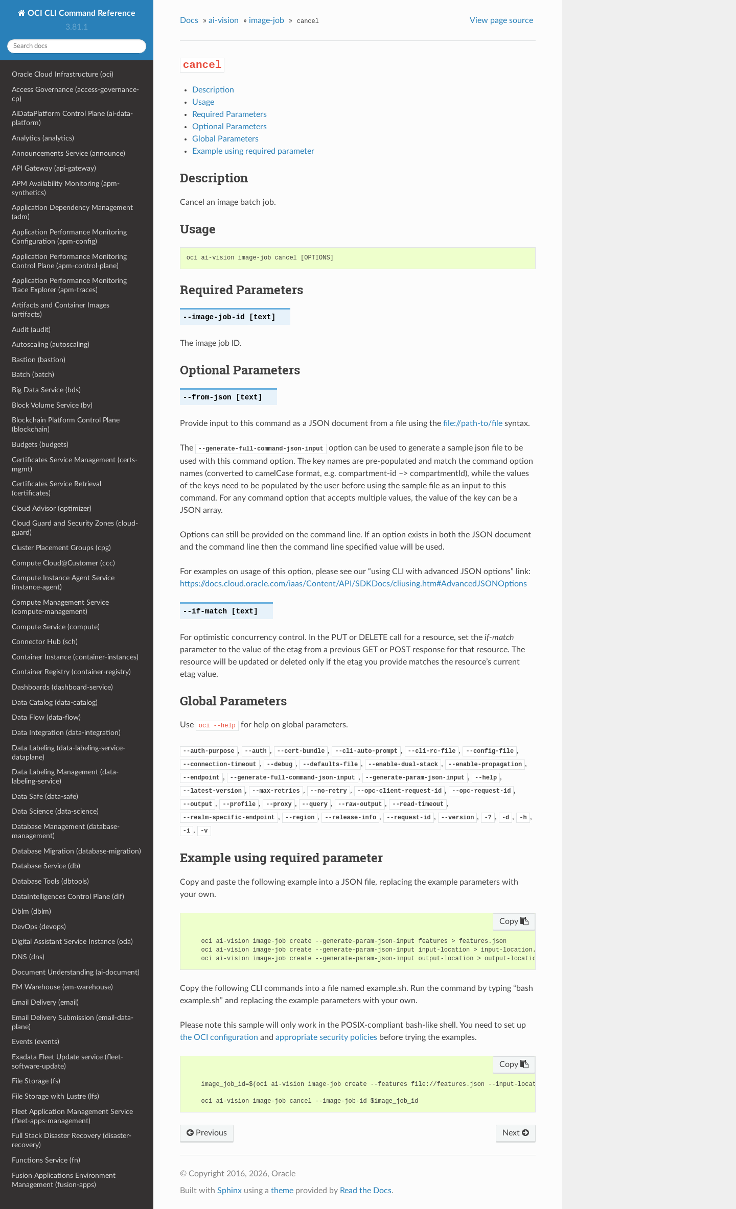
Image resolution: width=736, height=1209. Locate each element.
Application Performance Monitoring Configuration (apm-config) (69, 236)
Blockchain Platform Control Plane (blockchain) (66, 424)
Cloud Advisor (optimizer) (51, 508)
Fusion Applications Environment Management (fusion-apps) (64, 1180)
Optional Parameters (229, 127)
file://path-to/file (472, 423)
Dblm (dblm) (31, 911)
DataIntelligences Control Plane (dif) (68, 896)
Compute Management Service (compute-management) (60, 607)
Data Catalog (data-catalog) (55, 702)
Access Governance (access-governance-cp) (75, 94)
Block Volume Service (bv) (52, 405)
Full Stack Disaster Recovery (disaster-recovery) (71, 1140)
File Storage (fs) (36, 1081)
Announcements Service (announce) (68, 153)
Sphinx (229, 1191)
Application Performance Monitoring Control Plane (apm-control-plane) (69, 261)
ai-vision (224, 20)
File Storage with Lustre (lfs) (55, 1096)
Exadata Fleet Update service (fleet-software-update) (67, 1061)
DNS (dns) (28, 957)
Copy (513, 921)
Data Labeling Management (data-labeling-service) (65, 776)
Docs (189, 20)
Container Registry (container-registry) (71, 672)
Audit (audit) (31, 330)
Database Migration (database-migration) (76, 851)
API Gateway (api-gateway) (54, 168)
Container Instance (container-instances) (75, 657)
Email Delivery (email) (45, 1002)
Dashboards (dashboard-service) (62, 687)
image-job (266, 20)
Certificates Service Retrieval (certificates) (56, 488)
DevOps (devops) (39, 927)
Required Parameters (229, 114)
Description (213, 90)
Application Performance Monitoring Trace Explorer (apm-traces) (69, 285)
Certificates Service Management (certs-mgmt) (74, 464)
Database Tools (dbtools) (50, 881)
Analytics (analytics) (43, 138)
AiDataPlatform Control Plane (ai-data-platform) (72, 118)
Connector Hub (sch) (45, 642)
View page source (501, 20)
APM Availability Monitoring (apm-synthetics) (66, 188)
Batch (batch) (33, 374)
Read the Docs (366, 1191)
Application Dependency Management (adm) (72, 212)
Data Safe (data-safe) (45, 796)
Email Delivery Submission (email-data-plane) (72, 1022)
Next (515, 1133)
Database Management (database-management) (66, 831)
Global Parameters (225, 139)
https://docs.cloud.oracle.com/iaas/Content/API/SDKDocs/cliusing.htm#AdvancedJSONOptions (353, 584)
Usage (203, 102)
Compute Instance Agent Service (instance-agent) (63, 582)
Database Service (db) (46, 866)
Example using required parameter (253, 151)
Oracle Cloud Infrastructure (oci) (62, 74)
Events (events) (35, 1042)
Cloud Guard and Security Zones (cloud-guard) (75, 527)
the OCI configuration (219, 1037)
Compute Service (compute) (56, 627)
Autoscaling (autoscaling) (50, 344)
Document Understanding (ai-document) (76, 972)
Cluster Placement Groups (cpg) (61, 548)
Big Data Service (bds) (46, 390)
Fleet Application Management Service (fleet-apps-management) (72, 1116)
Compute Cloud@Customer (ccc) (63, 563)
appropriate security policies (326, 1037)
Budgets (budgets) (40, 444)
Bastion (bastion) (38, 360)
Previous (207, 1133)
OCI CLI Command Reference (80, 13)
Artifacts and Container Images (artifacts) (60, 309)
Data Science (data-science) (55, 811)
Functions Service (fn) (46, 1160)
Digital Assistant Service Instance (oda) (72, 941)
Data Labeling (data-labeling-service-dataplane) (68, 752)
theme (282, 1191)
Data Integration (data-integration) (66, 733)
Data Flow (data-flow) (46, 717)
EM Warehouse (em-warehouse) (62, 987)
